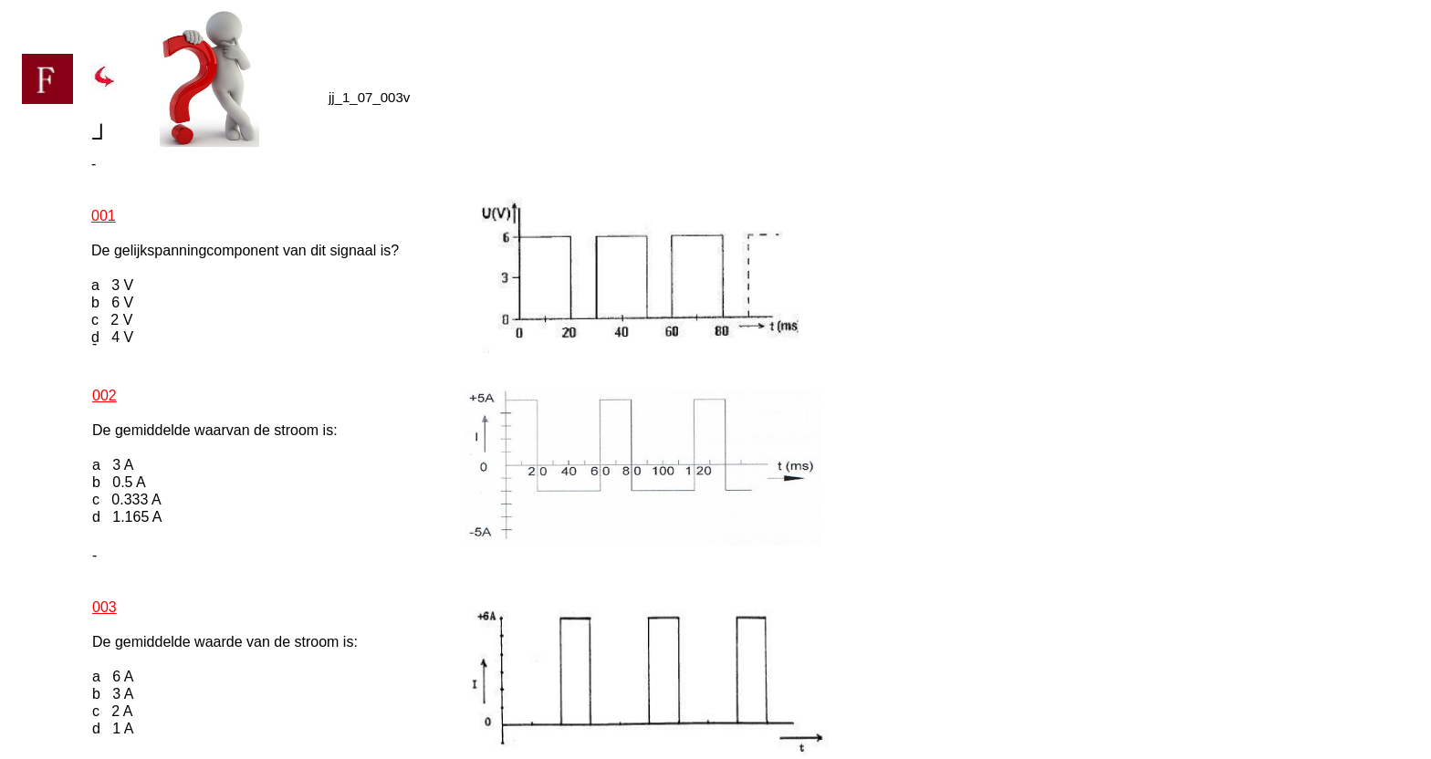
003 (104, 607)
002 (104, 395)
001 (103, 216)
